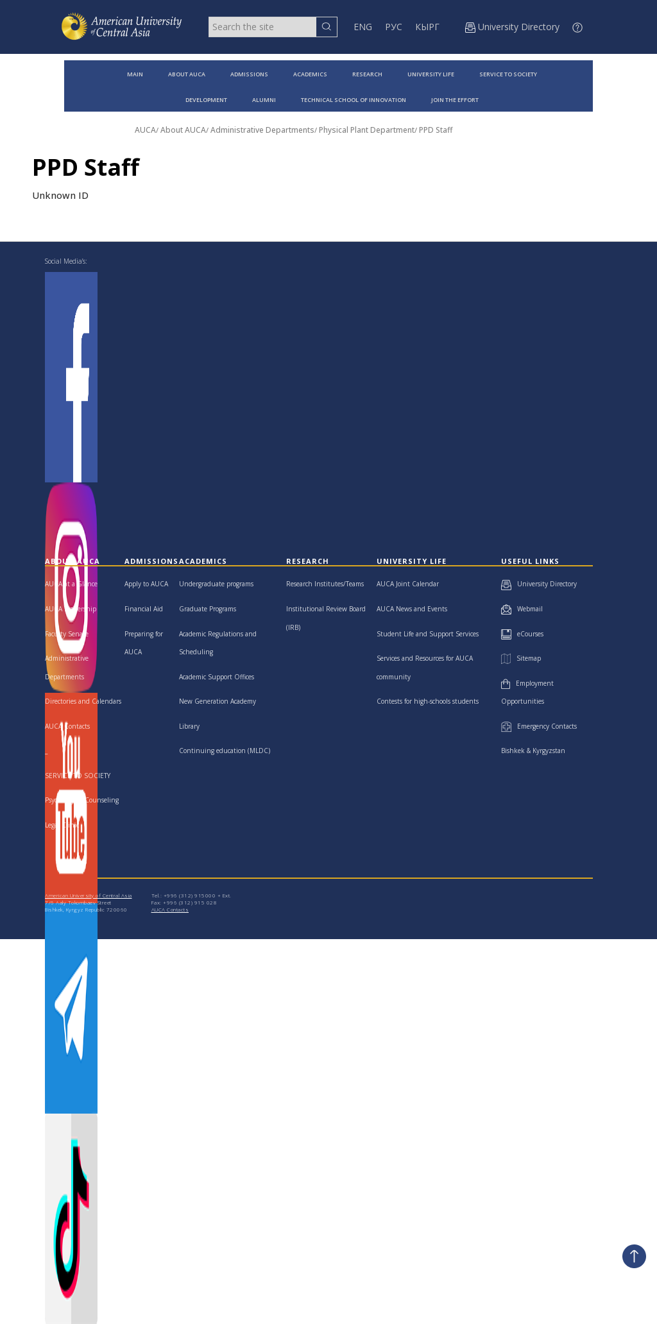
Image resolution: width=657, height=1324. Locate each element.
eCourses (522, 633)
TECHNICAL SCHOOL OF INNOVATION (353, 100)
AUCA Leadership (70, 608)
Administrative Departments (262, 129)
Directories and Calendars (83, 701)
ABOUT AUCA (186, 74)
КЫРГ (427, 27)
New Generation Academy (217, 701)
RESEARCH (367, 74)
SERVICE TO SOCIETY (508, 74)
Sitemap (521, 658)
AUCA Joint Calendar (408, 583)
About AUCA (183, 129)
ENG (363, 27)
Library (189, 726)
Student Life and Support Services (428, 633)
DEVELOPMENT (206, 100)
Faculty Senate (67, 633)
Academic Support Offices (216, 676)
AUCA (145, 129)
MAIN (135, 74)
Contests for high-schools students (428, 701)
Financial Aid (143, 608)
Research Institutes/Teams (325, 583)
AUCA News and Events (412, 608)
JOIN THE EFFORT (455, 100)
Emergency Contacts (539, 726)
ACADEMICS (310, 74)
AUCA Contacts (67, 726)
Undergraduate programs (216, 583)
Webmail (522, 608)
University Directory (539, 583)
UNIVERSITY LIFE (430, 74)
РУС (393, 27)
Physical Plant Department (366, 129)
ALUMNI (264, 100)
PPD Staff (435, 129)
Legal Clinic (62, 824)
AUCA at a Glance (71, 583)
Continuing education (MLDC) (224, 750)
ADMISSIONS (249, 74)
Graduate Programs (207, 608)
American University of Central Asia (88, 895)
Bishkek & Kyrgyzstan (533, 750)
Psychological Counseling (82, 799)
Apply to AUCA (146, 583)
